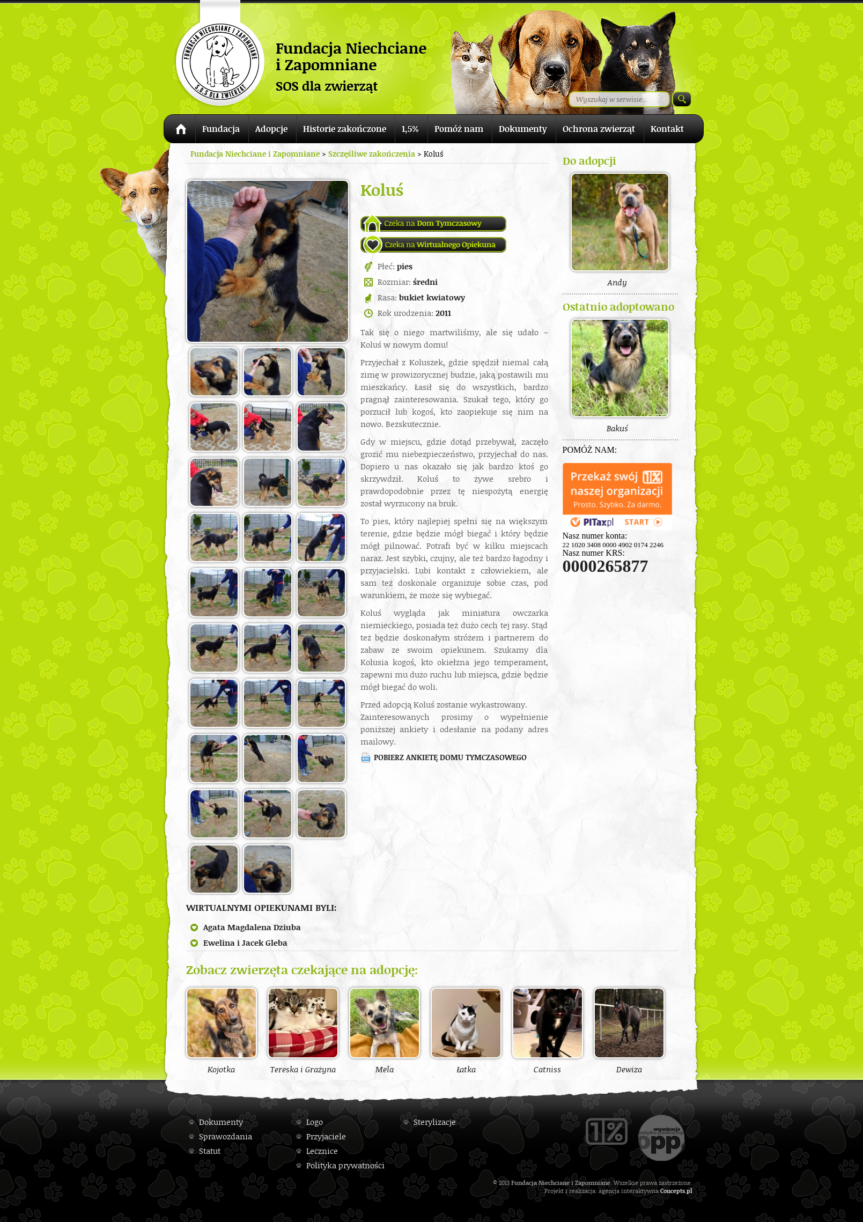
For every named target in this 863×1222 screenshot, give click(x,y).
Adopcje (271, 129)
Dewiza (629, 1030)
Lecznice (322, 1151)
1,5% (410, 129)
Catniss (547, 1030)
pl (689, 1191)
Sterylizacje (435, 1122)
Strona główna (179, 130)
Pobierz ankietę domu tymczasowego (450, 757)
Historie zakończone (344, 129)
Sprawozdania (225, 1136)
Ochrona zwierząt (599, 129)
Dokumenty (523, 129)
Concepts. (673, 1191)
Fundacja (221, 129)
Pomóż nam (458, 129)
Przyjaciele (326, 1136)
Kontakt (667, 129)
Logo (314, 1122)
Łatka (466, 1030)
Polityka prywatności (345, 1165)
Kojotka (221, 1030)
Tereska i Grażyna (303, 1030)
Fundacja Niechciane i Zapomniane (255, 154)
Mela (384, 1030)
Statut (209, 1151)
